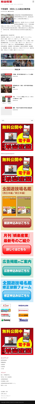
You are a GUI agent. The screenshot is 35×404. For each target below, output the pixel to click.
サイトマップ (4, 397)
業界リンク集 (4, 385)
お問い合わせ (4, 393)
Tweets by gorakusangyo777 (7, 153)
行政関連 (3, 366)
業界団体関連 (11, 11)
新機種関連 (3, 362)
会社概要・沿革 (4, 391)
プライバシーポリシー (5, 395)
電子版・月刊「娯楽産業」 (6, 377)
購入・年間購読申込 (5, 374)
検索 (32, 120)
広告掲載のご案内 (5, 381)
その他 (2, 368)
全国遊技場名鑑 (4, 379)
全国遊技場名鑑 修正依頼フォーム (8, 383)
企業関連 (3, 364)
